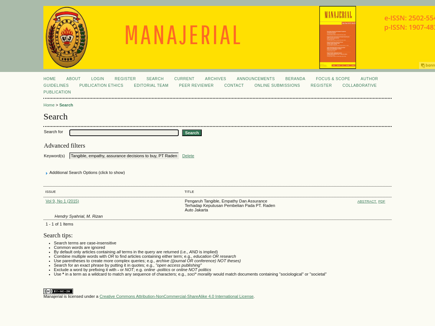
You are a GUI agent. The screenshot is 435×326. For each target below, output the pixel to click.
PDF (381, 201)
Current (184, 79)
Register (125, 79)
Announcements (256, 79)
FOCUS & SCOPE (333, 79)
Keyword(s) (54, 156)
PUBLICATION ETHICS (101, 85)
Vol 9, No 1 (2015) (62, 201)
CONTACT (234, 85)
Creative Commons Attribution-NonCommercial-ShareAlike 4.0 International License (176, 296)
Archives (215, 79)
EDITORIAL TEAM (151, 85)
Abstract (367, 201)
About (73, 79)
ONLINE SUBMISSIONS (277, 85)
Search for (53, 131)
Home (49, 79)
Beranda (296, 79)
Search (155, 79)
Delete (188, 156)
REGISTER (321, 85)
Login (97, 79)
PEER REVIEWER (196, 85)
